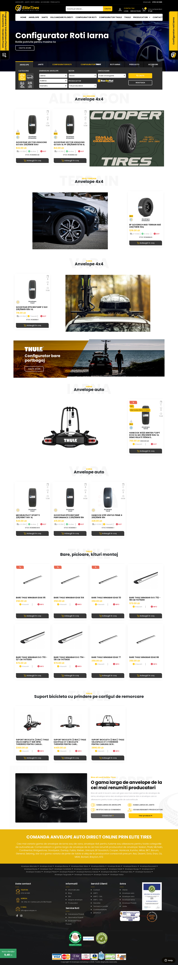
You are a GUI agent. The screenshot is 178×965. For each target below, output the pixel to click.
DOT (43, 151)
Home (23, 17)
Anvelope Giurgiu (132, 869)
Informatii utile (74, 890)
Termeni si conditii (100, 906)
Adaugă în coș (32, 160)
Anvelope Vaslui (116, 874)
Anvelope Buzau (31, 869)
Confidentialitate (100, 909)
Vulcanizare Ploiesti (61, 17)
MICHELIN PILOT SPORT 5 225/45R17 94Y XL (28, 516)
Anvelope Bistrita (98, 866)
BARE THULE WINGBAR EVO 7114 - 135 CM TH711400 (69, 658)
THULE (127, 17)
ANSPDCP (97, 913)
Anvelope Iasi (147, 869)
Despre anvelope (75, 900)
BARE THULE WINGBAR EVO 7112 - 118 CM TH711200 (144, 598)
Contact (158, 17)
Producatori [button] (141, 17)
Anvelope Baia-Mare (79, 866)
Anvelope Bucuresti (148, 866)
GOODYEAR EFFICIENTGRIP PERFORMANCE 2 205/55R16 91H (69, 516)
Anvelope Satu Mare (109, 872)
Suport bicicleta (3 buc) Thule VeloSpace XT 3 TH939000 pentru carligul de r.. (108, 742)
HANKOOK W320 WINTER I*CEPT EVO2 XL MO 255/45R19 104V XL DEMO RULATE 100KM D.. (144, 435)
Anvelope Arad (46, 866)
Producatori (73, 903)
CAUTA (107, 8)
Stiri (69, 896)
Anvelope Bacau (61, 866)
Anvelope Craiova (81, 869)
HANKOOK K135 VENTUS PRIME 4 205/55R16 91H (107, 516)
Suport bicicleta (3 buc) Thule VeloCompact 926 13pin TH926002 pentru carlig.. (32, 742)
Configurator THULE (110, 17)
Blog (70, 893)
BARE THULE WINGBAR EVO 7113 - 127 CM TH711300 (31, 658)
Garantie (96, 903)
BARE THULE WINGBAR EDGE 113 (106, 597)
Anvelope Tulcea (101, 874)
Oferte (125, 890)
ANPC (95, 893)
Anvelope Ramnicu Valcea (87, 872)
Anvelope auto (128, 893)
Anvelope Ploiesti (67, 872)
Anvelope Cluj (46, 869)
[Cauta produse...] (84, 8)
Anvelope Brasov (130, 866)
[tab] (24, 64)
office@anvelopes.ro (29, 910)
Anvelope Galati (115, 869)
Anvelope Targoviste (63, 874)
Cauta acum (25, 48)
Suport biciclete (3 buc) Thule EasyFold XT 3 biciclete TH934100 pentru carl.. (70, 742)
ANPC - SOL (97, 900)
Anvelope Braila (114, 866)
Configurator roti (86, 17)
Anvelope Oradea (33, 872)
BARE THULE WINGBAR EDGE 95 (30, 597)
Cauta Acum (34, 369)
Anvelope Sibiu (126, 872)
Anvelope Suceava (143, 872)
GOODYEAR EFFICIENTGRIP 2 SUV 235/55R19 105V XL (32, 308)
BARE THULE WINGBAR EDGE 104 (69, 597)
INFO (41, 604)
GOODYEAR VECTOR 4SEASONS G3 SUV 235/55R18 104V (31, 143)
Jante (45, 17)
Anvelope (34, 17)
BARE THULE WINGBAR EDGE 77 (106, 657)
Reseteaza (140, 82)
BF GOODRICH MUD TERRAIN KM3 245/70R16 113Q (145, 225)
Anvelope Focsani (99, 869)
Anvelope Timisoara (82, 874)
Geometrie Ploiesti (75, 917)
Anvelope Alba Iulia (29, 866)
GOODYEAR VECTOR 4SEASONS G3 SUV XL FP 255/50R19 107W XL (69, 143)
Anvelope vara (128, 896)
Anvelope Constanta (62, 869)
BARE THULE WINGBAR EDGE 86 (144, 657)
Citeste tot (108, 816)
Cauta (140, 75)
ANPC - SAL (97, 896)
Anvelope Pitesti (50, 872)
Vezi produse (145, 816)
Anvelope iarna (128, 900)
